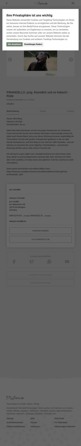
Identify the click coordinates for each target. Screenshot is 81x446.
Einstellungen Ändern (33, 44)
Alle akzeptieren (14, 44)
